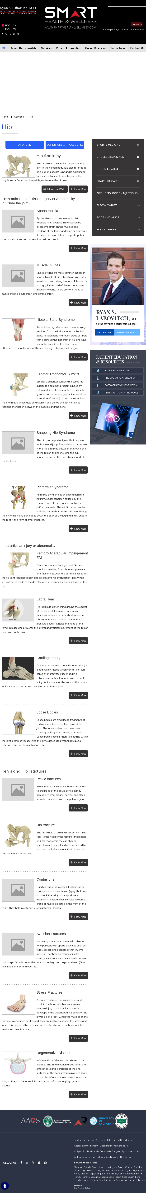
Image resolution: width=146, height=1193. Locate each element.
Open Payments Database (114, 1145)
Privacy (90, 1140)
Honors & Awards (127, 332)
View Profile (104, 332)
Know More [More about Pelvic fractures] (80, 808)
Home (3, 48)
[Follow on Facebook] (3, 33)
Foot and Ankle (108, 217)
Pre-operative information (116, 378)
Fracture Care (107, 181)
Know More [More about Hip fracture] (80, 862)
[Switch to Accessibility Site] (5, 1186)
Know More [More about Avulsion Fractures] (80, 975)
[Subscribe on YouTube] (14, 33)
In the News (119, 48)
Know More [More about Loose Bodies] (80, 754)
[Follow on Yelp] (10, 33)
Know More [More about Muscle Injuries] (80, 303)
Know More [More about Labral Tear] (80, 641)
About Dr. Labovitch (23, 48)
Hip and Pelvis (106, 229)
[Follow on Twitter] (6, 33)
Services (46, 48)
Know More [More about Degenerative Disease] (80, 1094)
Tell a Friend (113, 1140)
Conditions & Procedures (65, 144)
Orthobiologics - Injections (117, 193)
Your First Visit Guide (113, 370)
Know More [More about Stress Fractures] (80, 1038)
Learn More (137, 24)
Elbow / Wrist (107, 205)
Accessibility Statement (86, 1145)
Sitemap (100, 1140)
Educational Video (56, 189)
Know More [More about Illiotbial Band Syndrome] (80, 357)
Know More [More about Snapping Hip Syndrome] (80, 470)
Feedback (126, 1140)
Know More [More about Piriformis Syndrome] (80, 529)
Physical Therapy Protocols (117, 392)
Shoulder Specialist (111, 156)
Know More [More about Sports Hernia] (80, 248)
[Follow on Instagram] (18, 33)
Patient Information (68, 48)
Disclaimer (79, 1140)
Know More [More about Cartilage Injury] (80, 695)
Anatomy (24, 144)
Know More (80, 189)
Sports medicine (108, 144)
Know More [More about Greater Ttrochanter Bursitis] (80, 416)
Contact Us (137, 48)
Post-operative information (117, 385)
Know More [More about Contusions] (80, 917)
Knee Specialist (107, 168)
